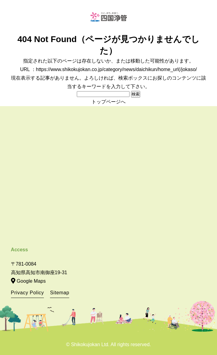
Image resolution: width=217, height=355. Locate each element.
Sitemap (59, 292)
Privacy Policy (27, 292)
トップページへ (108, 101)
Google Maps (31, 281)
